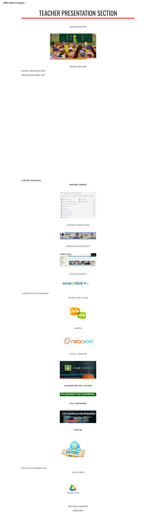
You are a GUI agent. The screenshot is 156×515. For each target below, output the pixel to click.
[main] (78, 14)
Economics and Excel (78, 26)
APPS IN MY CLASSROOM (78, 506)
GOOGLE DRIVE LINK (78, 66)
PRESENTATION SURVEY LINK (33, 75)
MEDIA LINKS (78, 510)
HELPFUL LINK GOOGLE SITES (33, 70)
